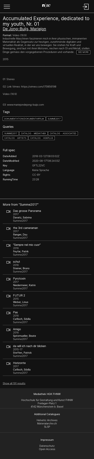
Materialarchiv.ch (47, 423)
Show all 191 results (14, 383)
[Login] (86, 10)
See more (83, 52)
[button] (7, 7)
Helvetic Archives (47, 420)
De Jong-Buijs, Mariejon (24, 29)
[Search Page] (46, 6)
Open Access (47, 449)
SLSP (47, 426)
